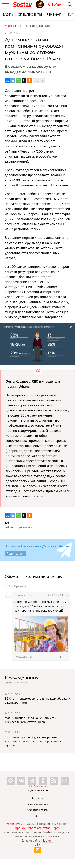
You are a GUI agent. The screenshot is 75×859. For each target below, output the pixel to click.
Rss (37, 816)
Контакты (37, 798)
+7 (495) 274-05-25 (37, 790)
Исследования (22, 677)
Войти (9, 586)
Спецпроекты (30, 14)
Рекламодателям (37, 804)
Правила (20, 586)
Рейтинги (55, 14)
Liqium (48, 840)
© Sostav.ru (14, 824)
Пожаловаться (23, 656)
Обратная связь (37, 810)
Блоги (7, 14)
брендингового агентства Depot (37, 828)
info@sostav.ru (37, 786)
